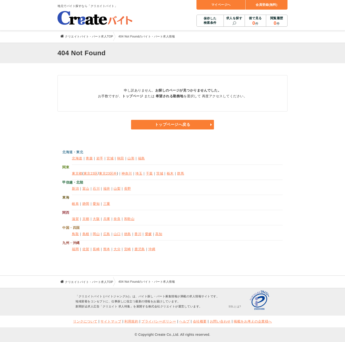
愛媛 (148, 234)
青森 (89, 158)
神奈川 (126, 173)
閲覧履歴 (276, 21)
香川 (137, 234)
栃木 (170, 173)
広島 (106, 234)
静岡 (85, 204)
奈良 (117, 219)
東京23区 (91, 173)
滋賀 (75, 219)
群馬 (180, 173)
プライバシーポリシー (158, 321)
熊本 (106, 249)
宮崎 (127, 249)
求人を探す (234, 18)
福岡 (75, 249)
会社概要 (200, 321)
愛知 (96, 204)
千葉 (149, 173)
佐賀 (85, 249)
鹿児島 (139, 249)
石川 (96, 188)
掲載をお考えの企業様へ (253, 321)
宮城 (110, 158)
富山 (85, 188)
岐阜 (75, 204)
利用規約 (131, 321)
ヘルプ (184, 321)
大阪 (96, 219)
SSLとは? (235, 306)
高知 (158, 234)
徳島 (127, 234)
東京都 (77, 173)
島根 (85, 234)
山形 (130, 158)
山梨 (117, 188)
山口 (117, 234)
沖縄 (151, 249)
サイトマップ (110, 321)
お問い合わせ (220, 321)
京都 (85, 219)
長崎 (96, 249)
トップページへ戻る (172, 124)
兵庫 (106, 219)
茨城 (159, 173)
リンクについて (85, 321)
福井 (106, 188)
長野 (127, 188)
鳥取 (75, 234)
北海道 (77, 158)
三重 (106, 204)
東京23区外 (108, 173)
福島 (141, 158)
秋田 (120, 158)
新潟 (75, 188)
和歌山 (129, 219)
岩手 (99, 158)
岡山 (96, 234)
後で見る (255, 21)
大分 (117, 249)
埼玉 (138, 173)
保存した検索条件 (210, 20)
